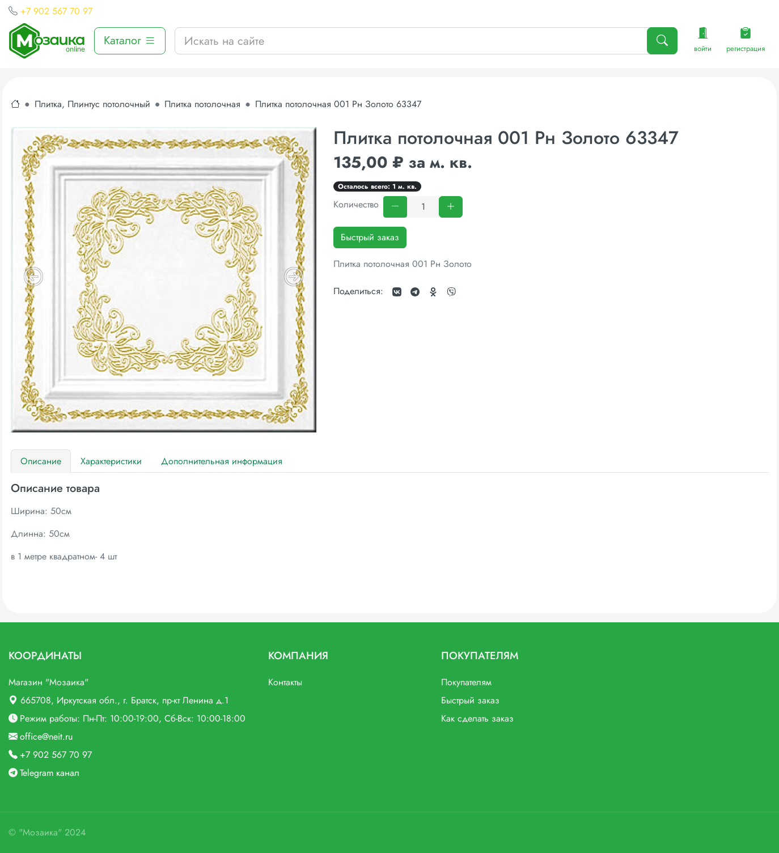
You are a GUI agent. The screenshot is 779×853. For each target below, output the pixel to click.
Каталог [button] (130, 40)
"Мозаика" (40, 832)
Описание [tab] (40, 461)
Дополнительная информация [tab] (221, 461)
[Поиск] (662, 40)
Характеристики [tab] (111, 461)
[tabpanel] (389, 522)
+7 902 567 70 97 (56, 11)
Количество (356, 204)
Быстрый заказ (370, 237)
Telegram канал (49, 772)
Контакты (285, 682)
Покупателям (466, 682)
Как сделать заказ (477, 718)
